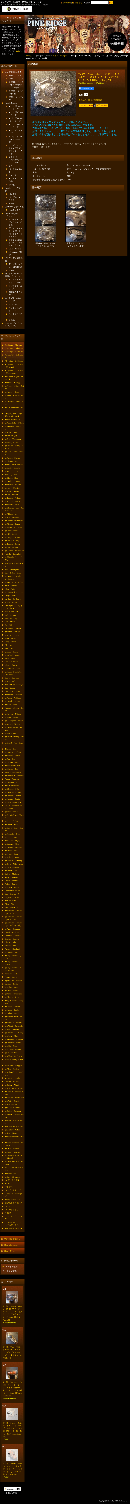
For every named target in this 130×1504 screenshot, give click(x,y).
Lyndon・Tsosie (11, 984)
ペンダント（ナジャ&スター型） (15, 139)
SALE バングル (16, 78)
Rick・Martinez (11, 881)
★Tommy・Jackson (13, 498)
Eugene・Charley (12, 897)
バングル (13, 194)
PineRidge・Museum (13, 345)
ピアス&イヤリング (13, 1203)
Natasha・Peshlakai (13, 554)
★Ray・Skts (10, 759)
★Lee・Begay (11, 837)
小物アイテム (14, 210)
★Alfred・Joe (11, 850)
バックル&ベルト (12, 1199)
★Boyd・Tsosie (11, 652)
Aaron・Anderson (12, 779)
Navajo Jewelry (11, 103)
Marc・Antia (10, 589)
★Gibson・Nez (11, 478)
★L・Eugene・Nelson (14, 721)
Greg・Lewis (10, 595)
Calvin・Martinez (12, 874)
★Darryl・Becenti (12, 537)
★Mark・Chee (11, 432)
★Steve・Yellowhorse (14, 864)
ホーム (29, 56)
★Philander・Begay (13, 834)
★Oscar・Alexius (12, 867)
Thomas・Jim (10, 749)
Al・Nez (8, 645)
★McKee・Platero (12, 635)
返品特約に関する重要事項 (90, 100)
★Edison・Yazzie (12, 1085)
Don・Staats (10, 622)
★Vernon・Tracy (12, 540)
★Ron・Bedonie (12, 517)
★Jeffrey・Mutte (12, 987)
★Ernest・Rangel (12, 887)
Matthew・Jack (11, 974)
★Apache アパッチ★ (14, 582)
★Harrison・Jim (11, 782)
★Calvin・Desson (12, 1006)
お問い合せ (78, 3)
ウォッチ (13, 175)
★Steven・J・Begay (13, 527)
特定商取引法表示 (12, 1239)
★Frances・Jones (12, 504)
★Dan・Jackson (11, 494)
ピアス (12, 166)
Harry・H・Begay (12, 691)
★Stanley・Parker (12, 1130)
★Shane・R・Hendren (14, 775)
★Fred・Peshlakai (12, 419)
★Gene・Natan (11, 990)
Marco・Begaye (11, 665)
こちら (17, 51)
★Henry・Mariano (12, 1152)
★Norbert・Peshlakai (13, 694)
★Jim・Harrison (11, 812)
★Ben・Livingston (12, 1177)
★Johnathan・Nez (12, 765)
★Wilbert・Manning (13, 860)
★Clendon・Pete (12, 789)
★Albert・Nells (11, 824)
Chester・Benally (12, 1081)
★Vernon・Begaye (12, 724)
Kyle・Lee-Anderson (13, 980)
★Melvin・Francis (12, 1108)
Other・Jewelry (15, 249)
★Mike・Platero (11, 1046)
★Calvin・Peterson (13, 1111)
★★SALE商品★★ (13, 72)
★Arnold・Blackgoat (13, 994)
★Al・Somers (11, 585)
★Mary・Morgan (12, 491)
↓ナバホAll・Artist (13, 298)
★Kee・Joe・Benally (14, 464)
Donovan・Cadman (13, 935)
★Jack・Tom (10, 733)
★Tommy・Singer (12, 544)
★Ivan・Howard (12, 785)
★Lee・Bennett (11, 547)
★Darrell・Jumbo (12, 701)
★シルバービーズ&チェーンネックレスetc (15, 160)
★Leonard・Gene (12, 844)
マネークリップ (12, 1210)
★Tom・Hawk (11, 1133)
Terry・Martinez (11, 877)
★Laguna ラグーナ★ (14, 592)
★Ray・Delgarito (12, 1029)
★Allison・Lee (11, 514)
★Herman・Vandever (14, 847)
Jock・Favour (10, 615)
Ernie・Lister (10, 638)
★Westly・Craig (12, 1101)
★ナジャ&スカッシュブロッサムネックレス (15, 242)
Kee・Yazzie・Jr (12, 907)
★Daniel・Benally (12, 468)
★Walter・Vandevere (13, 1056)
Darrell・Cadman (12, 932)
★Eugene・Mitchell (13, 1049)
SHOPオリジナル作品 (14, 207)
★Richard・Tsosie (12, 655)
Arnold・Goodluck (12, 949)
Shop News (9, 1251)
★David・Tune (11, 952)
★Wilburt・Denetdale (14, 1026)
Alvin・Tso (9, 904)
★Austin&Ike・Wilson (14, 423)
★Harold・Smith (12, 1010)
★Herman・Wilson (13, 484)
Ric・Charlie (10, 658)
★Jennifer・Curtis (12, 755)
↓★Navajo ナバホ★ (13, 628)
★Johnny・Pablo (12, 442)
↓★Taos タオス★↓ (13, 599)
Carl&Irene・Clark (12, 668)
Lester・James (11, 977)
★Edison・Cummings (14, 684)
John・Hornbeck (11, 612)
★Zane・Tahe (11, 1173)
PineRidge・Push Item (14, 351)
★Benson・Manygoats (14, 1065)
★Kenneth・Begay (12, 382)
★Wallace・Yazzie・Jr (14, 1097)
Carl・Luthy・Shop (13, 573)
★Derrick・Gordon (13, 796)
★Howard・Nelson (13, 714)
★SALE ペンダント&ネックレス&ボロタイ (16, 84)
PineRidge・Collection (14, 348)
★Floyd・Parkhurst (13, 802)
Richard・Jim (10, 945)
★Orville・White (12, 1148)
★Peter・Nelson (11, 717)
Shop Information (11, 1245)
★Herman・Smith (12, 799)
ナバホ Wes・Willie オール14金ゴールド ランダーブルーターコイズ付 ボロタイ (13, 1352)
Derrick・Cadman (12, 939)
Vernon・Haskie (11, 662)
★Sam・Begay (11, 435)
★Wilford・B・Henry (14, 1033)
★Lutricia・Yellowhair (14, 551)
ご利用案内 (67, 3)
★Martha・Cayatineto (14, 1126)
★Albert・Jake (11, 870)
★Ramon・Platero (12, 458)
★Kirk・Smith (11, 534)
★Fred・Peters (11, 1053)
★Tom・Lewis (11, 1104)
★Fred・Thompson (13, 439)
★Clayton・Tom (12, 997)
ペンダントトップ (13, 1190)
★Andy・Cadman (12, 929)
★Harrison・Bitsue (13, 1043)
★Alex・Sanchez (12, 1069)
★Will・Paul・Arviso (14, 1088)
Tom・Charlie (10, 901)
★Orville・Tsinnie (12, 481)
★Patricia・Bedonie (13, 752)
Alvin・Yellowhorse (13, 772)
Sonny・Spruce (11, 602)
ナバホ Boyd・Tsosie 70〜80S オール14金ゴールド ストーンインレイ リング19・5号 (13, 1469)
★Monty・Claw (11, 1036)
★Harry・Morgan (12, 488)
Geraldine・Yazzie (12, 890)
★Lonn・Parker (11, 821)
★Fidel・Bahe (11, 704)
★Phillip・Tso (11, 474)
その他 (12, 185)
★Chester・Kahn (12, 461)
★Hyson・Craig (11, 854)
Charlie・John (10, 942)
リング (12, 301)
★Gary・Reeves (11, 531)
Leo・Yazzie (10, 688)
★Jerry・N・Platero (13, 1023)
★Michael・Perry (12, 769)
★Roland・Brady (12, 857)
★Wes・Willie (11, 681)
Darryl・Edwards (12, 678)
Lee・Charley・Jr (12, 894)
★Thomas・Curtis (12, 501)
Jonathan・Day (11, 618)
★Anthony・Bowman (14, 1039)
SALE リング (15, 75)
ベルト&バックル (60, 56)
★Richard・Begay (12, 524)
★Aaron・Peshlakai (13, 698)
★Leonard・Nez (11, 762)
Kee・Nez (9, 648)
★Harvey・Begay (12, 392)
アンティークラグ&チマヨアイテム (15, 222)
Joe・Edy (9, 625)
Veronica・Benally (12, 1078)
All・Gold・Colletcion (14, 361)
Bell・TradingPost (12, 569)
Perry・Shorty (10, 642)
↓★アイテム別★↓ (13, 1180)
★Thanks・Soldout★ (14, 1228)
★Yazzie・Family (12, 632)
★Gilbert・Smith (12, 1013)
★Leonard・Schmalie (14, 520)
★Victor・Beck (11, 471)
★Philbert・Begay (12, 840)
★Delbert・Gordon (13, 792)
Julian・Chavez (11, 884)
